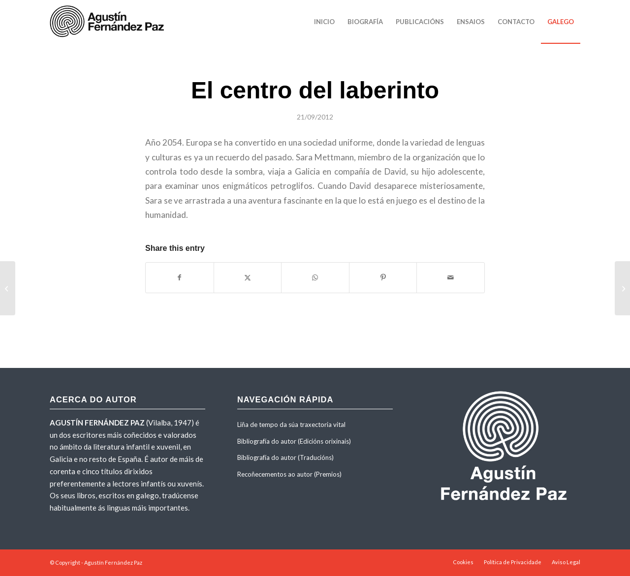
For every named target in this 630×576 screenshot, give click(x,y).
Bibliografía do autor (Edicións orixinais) (294, 441)
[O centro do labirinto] (7, 288)
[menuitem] (324, 21)
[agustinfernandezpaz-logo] (109, 21)
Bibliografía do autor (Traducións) (285, 457)
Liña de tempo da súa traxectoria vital (291, 424)
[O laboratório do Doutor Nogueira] (622, 288)
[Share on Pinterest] (383, 277)
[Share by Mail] (450, 277)
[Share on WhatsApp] (315, 277)
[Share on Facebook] (180, 277)
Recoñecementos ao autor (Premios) (289, 474)
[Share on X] (248, 277)
